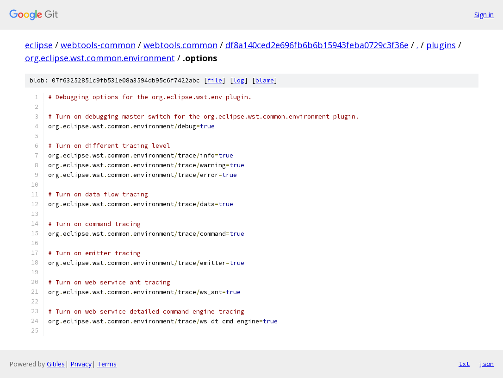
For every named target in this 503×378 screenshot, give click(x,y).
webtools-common (98, 44)
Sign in (484, 14)
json (486, 363)
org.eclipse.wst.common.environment (100, 57)
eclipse (39, 44)
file (214, 80)
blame (264, 80)
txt (464, 363)
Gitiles (56, 363)
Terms (107, 363)
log (238, 80)
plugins (441, 44)
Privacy (81, 363)
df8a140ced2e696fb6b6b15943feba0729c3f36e (317, 44)
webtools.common (180, 44)
